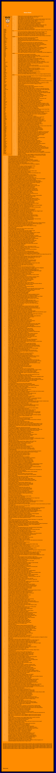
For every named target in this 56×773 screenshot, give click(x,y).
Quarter (5, 145)
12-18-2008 (18, 746)
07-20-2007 (36, 747)
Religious (5, 85)
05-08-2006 (4, 748)
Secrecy (5, 88)
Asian (5, 71)
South (5, 112)
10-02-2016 (15, 743)
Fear (4, 61)
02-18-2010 (22, 745)
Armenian (5, 104)
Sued (4, 45)
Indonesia (5, 65)
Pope (4, 73)
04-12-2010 (11, 745)
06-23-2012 (4, 744)
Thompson (5, 126)
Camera (5, 91)
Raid (4, 87)
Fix (4, 83)
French (5, 95)
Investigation (6, 48)
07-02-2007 (39, 747)
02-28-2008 (4, 747)
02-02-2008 (8, 747)
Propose (5, 44)
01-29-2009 (15, 746)
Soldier (5, 55)
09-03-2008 (29, 746)
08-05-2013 (39, 743)
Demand (5, 84)
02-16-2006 (15, 748)
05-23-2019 (4, 743)
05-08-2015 (25, 743)
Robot (5, 64)
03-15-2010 (18, 745)
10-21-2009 (36, 745)
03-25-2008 (50, 746)
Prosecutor (5, 143)
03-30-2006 (8, 748)
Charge (5, 151)
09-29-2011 (50, 744)
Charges (5, 128)
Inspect (5, 117)
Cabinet (5, 134)
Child (4, 106)
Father (5, 116)
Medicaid (5, 81)
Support (5, 69)
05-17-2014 (32, 743)
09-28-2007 (25, 747)
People (5, 142)
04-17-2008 (47, 746)
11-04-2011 (47, 744)
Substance (5, 141)
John (4, 137)
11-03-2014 (29, 743)
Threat (5, 70)
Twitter (5, 82)
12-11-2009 (29, 745)
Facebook (5, 138)
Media (5, 96)
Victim (5, 122)
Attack (5, 80)
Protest (5, 50)
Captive (5, 132)
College (5, 49)
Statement (5, 78)
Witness (5, 123)
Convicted (5, 119)
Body (4, 60)
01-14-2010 (25, 745)
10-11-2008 (25, 746)
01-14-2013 (47, 743)
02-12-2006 (18, 748)
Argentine (5, 98)
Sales (5, 77)
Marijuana (5, 146)
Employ (5, 153)
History (5, 114)
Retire (5, 36)
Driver (5, 139)
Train (4, 51)
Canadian (5, 46)
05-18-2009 (4, 746)
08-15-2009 (43, 745)
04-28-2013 (43, 743)
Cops (4, 63)
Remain (5, 127)
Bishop (5, 108)
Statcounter (5, 768)
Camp (5, 110)
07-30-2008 (32, 746)
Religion (5, 130)
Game (5, 115)
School (5, 133)
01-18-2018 (8, 743)
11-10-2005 (32, 748)
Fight (4, 59)
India (4, 43)
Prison (5, 31)
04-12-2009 (8, 746)
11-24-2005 (29, 748)
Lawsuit (5, 75)
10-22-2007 (22, 747)
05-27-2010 (4, 745)
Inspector (5, 118)
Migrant (5, 72)
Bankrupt (5, 76)
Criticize (5, 97)
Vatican (5, 86)
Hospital (5, 149)
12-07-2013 (36, 743)
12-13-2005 (25, 748)
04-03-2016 (18, 743)
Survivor (5, 147)
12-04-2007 (15, 747)
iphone (5, 34)
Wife (4, 58)
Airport (5, 120)
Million (5, 93)
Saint (4, 79)
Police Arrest (6, 66)
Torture (5, 94)
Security (5, 144)
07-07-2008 (36, 746)
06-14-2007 (43, 747)
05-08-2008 (43, 746)
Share (5, 52)
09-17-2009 (39, 745)
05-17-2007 (47, 747)
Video (5, 103)
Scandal (5, 135)
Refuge (5, 129)
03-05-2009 (11, 746)
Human (5, 136)
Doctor (5, 67)
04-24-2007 (50, 747)
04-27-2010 (8, 745)
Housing (5, 121)
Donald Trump (6, 89)
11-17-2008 (22, 746)
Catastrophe (5, 38)
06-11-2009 (50, 745)
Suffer (5, 100)
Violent (5, 57)
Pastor (5, 56)
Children (5, 148)
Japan (5, 125)
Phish (5, 105)
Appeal (5, 150)
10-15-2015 (22, 743)
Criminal (5, 30)
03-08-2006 (11, 748)
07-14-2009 (47, 745)
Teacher (5, 131)
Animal (5, 90)
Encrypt (5, 32)
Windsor (5, 37)
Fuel (4, 39)
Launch (5, 124)
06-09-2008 (39, 746)
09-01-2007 (29, 747)
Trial (4, 33)
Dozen (5, 54)
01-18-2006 (22, 748)
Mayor (5, 68)
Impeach (5, 113)
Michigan (5, 152)
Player (5, 109)
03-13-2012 (8, 744)
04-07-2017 (11, 743)
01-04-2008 (11, 747)
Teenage (5, 47)
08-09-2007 (32, 747)
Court (4, 40)
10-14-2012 (50, 743)
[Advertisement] (27, 6)
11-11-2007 (18, 747)
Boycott (5, 74)
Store (4, 35)
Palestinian (5, 101)
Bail (4, 111)
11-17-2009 (32, 745)
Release (5, 41)
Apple (5, 92)
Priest (5, 140)
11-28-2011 (43, 744)
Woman (5, 53)
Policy (5, 99)
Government (5, 62)
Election (5, 29)
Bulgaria (5, 107)
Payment (5, 102)
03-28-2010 (15, 745)
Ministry (5, 42)
